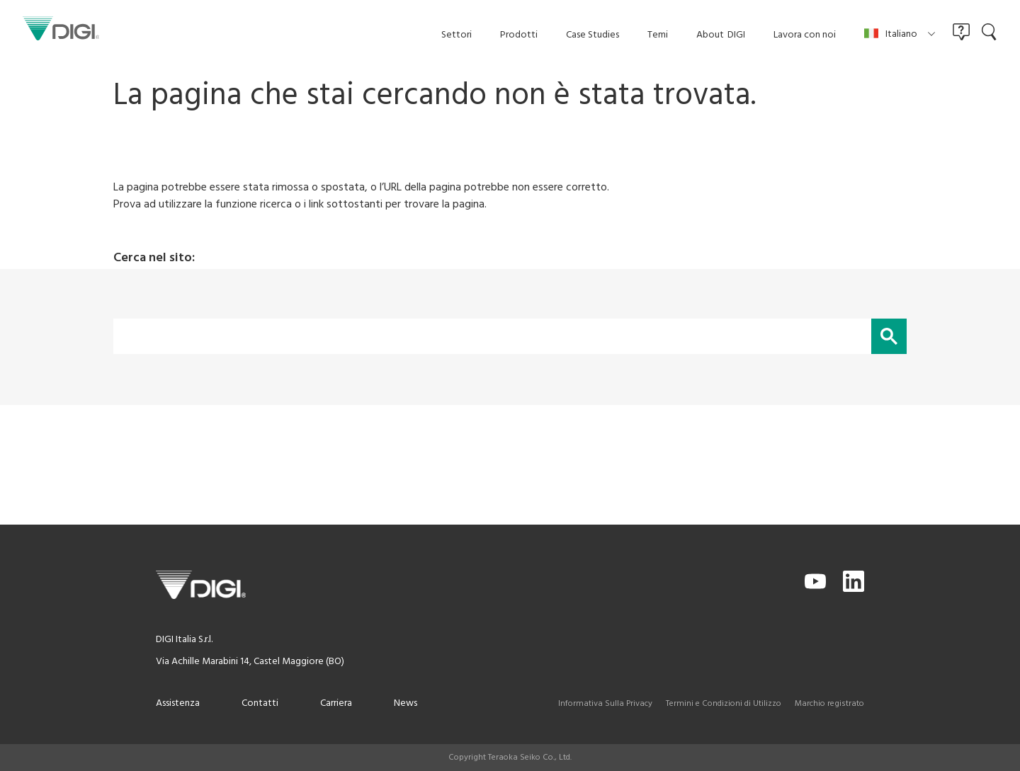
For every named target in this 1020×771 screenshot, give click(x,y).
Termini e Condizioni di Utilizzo (723, 704)
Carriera (336, 703)
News (405, 703)
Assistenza (178, 703)
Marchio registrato (829, 704)
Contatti (260, 703)
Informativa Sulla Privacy (605, 704)
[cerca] (491, 336)
